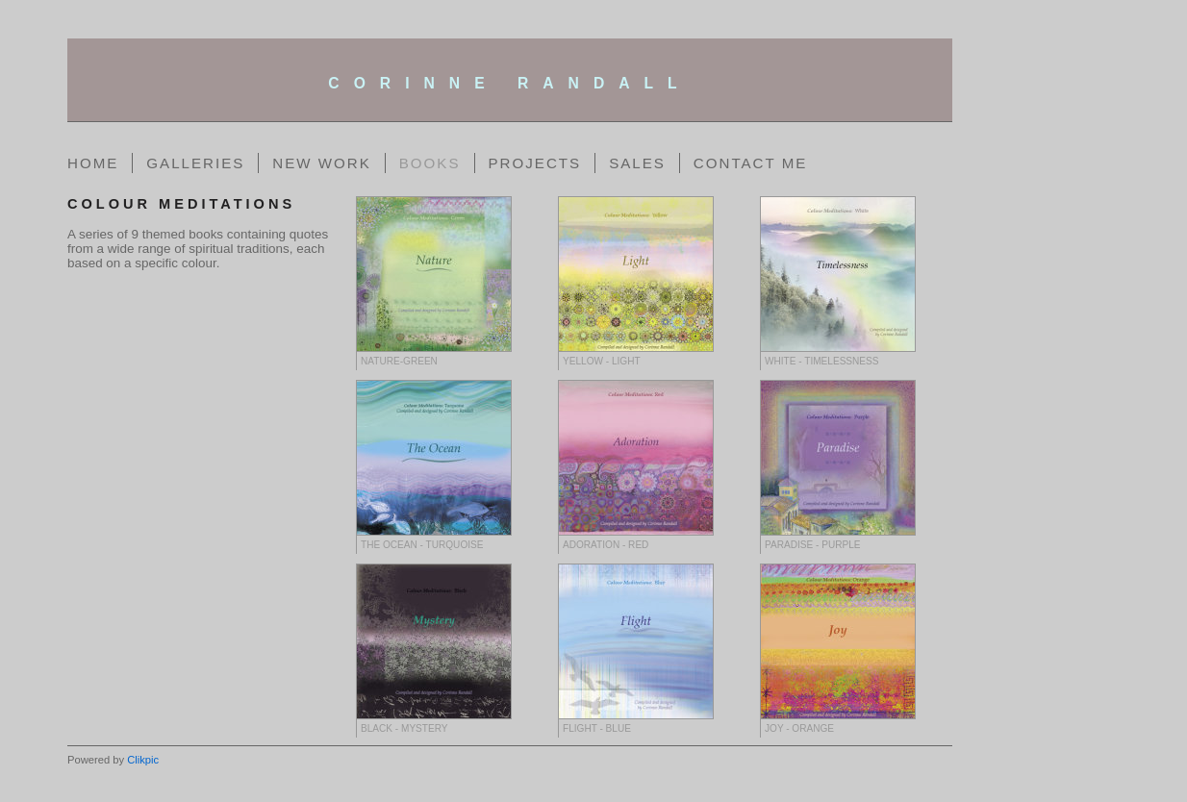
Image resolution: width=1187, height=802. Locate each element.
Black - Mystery (404, 728)
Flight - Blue (597, 728)
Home (92, 163)
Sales (637, 163)
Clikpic (143, 759)
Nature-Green (399, 361)
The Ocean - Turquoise (422, 544)
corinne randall (509, 83)
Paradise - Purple (813, 544)
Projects (535, 163)
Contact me (751, 163)
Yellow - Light (602, 361)
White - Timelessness (822, 361)
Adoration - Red (605, 544)
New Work (321, 163)
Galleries (195, 163)
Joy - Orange (799, 728)
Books (430, 163)
